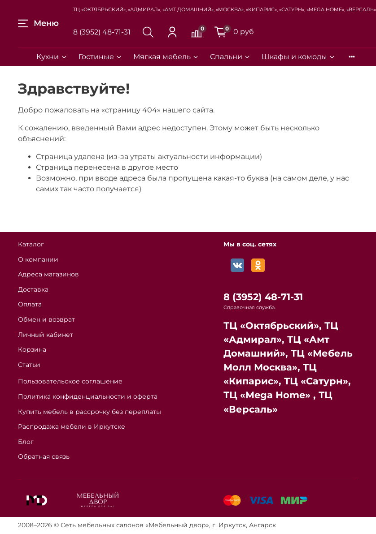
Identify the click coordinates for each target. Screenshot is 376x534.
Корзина (32, 349)
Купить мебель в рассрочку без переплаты (89, 412)
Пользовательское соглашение (70, 381)
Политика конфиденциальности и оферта (87, 396)
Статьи (29, 365)
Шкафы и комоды (299, 56)
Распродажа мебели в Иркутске (71, 426)
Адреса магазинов (48, 274)
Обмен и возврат (46, 319)
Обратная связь (44, 456)
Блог (26, 442)
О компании (38, 259)
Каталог (31, 244)
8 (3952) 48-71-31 (102, 32)
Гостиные (100, 56)
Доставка (33, 289)
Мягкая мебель (166, 56)
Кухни (51, 56)
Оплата (30, 304)
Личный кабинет (45, 335)
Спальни (230, 56)
